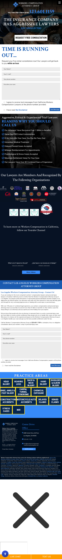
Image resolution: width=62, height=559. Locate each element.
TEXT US (46, 556)
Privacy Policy (5, 449)
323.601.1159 (41, 11)
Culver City (14, 462)
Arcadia (13, 459)
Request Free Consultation (31, 37)
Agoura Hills (53, 457)
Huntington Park (30, 463)
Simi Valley (58, 471)
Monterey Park (44, 467)
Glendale (3, 463)
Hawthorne (8, 463)
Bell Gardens (36, 459)
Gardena (59, 462)
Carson (24, 460)
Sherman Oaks (51, 471)
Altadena (8, 459)
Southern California (43, 476)
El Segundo (49, 462)
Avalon (17, 459)
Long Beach (42, 465)
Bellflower (42, 459)
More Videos (31, 272)
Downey (20, 462)
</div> (13, 549)
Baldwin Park (23, 459)
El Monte (44, 462)
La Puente (9, 465)
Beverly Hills (48, 459)
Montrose (51, 467)
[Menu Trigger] (59, 2)
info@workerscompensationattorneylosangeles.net (31, 444)
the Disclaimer (21, 110)
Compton (9, 462)
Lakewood (20, 465)
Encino (54, 462)
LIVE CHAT (15, 556)
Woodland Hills (32, 476)
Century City (34, 460)
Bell (31, 459)
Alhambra (3, 459)
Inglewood (37, 463)
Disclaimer (11, 449)
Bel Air (28, 459)
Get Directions (29, 449)
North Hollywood (5, 468)
